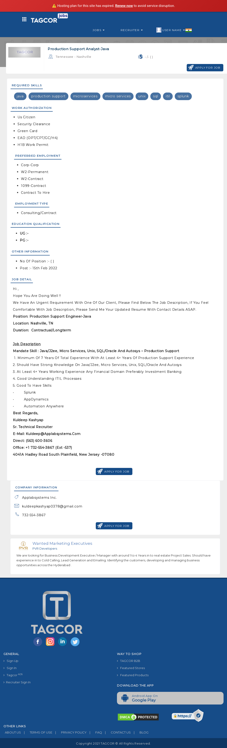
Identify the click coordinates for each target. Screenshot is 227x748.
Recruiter (132, 30)
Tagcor (13, 675)
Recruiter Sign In (17, 682)
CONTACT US (116, 732)
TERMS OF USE (36, 732)
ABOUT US (12, 732)
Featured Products (132, 675)
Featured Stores (131, 668)
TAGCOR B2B (128, 661)
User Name (174, 30)
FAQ (94, 732)
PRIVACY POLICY (69, 732)
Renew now (124, 6)
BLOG (139, 732)
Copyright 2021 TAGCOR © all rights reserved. (113, 743)
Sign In (10, 668)
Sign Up (10, 661)
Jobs (99, 30)
